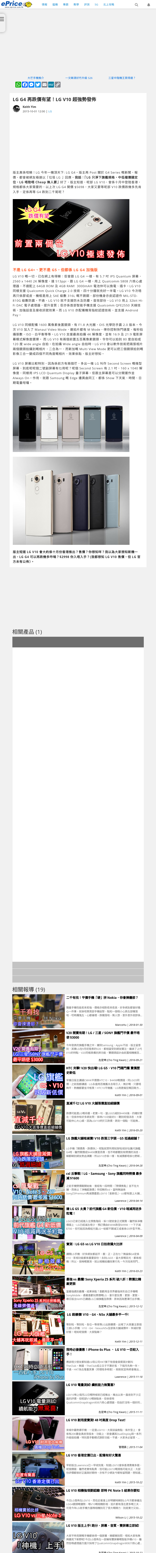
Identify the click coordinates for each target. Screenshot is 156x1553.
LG (50, 111)
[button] (136, 5)
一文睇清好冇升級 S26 (79, 78)
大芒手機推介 (36, 78)
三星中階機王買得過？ (122, 78)
